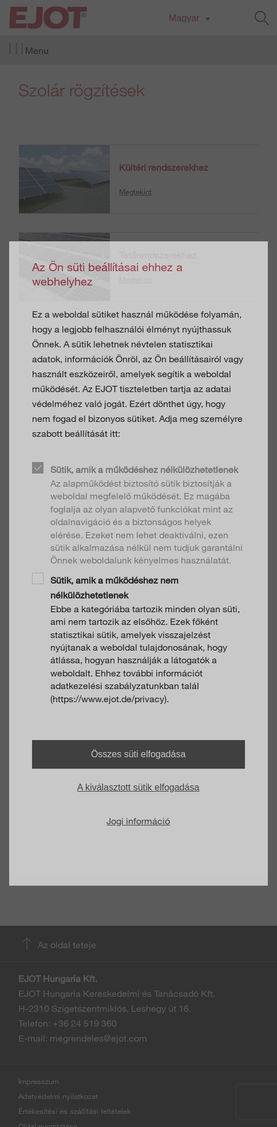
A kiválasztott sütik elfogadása (138, 787)
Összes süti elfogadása (138, 754)
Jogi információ (138, 821)
